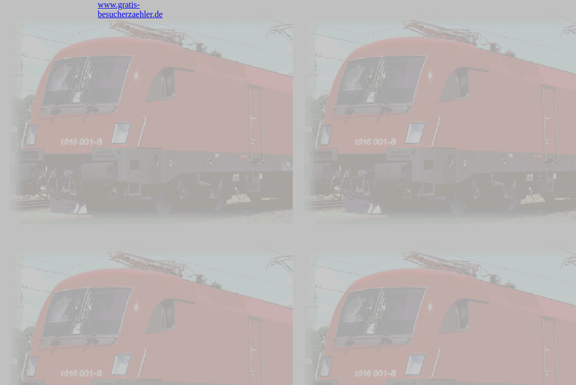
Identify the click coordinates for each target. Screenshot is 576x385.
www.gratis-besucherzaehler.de (130, 9)
